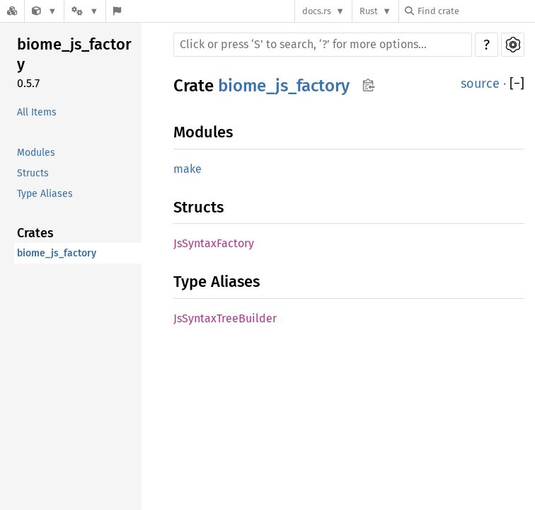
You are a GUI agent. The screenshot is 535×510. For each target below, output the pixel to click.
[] (517, 83)
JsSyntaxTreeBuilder (225, 318)
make (187, 169)
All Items (37, 112)
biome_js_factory (74, 54)
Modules (36, 153)
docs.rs (316, 11)
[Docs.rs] (12, 11)
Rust (368, 11)
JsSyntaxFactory (213, 243)
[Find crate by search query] (475, 11)
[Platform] (84, 11)
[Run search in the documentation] (322, 45)
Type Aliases (45, 194)
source (480, 83)
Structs (33, 173)
